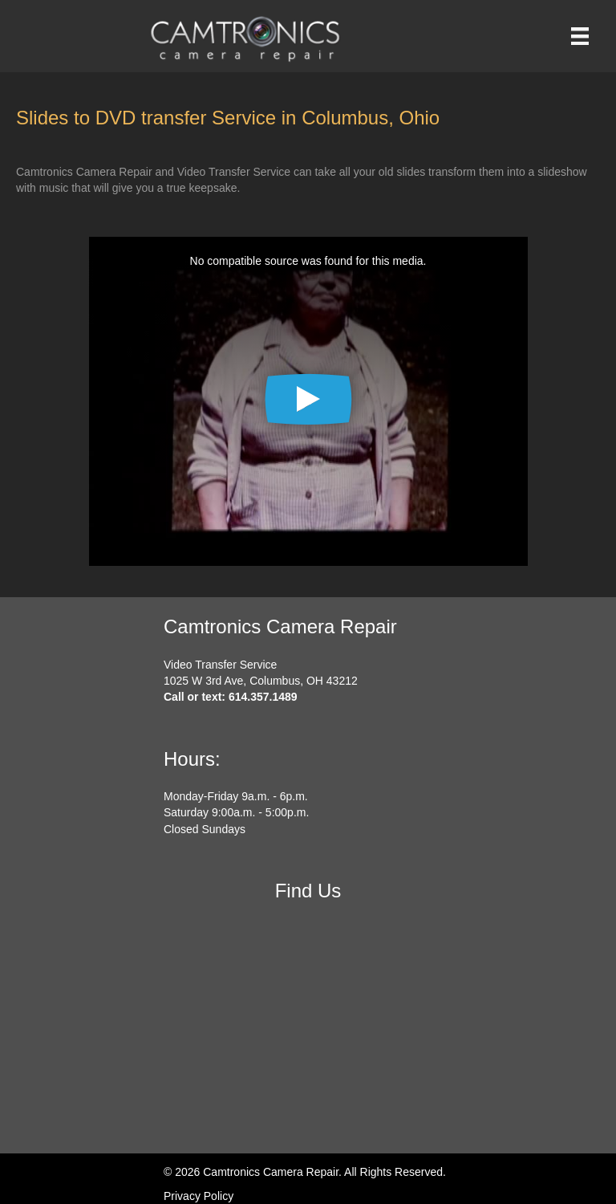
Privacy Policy (198, 1196)
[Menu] (580, 36)
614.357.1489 (263, 696)
